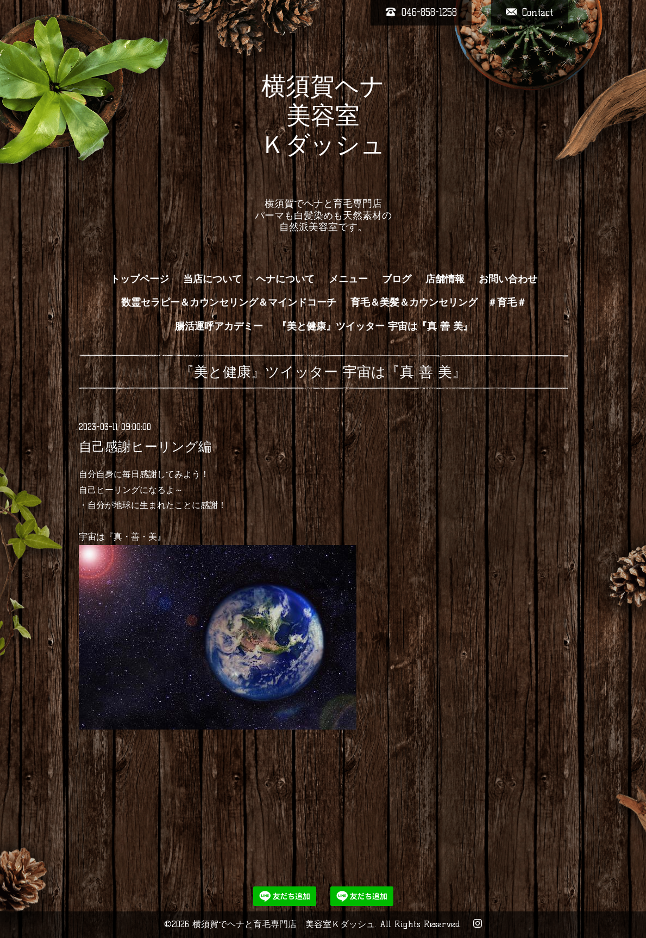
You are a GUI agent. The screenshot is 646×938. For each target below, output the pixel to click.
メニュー (348, 279)
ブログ (396, 279)
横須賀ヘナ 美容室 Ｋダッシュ (323, 129)
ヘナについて (285, 279)
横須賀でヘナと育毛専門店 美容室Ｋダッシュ (283, 924)
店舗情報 (445, 279)
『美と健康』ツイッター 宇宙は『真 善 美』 (375, 326)
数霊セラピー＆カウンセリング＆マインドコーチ (228, 302)
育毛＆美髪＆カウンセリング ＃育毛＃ (438, 302)
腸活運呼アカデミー (219, 326)
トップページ (139, 279)
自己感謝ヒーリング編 (145, 446)
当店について (212, 279)
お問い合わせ (508, 279)
